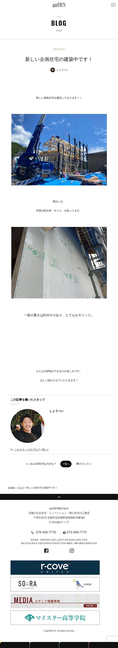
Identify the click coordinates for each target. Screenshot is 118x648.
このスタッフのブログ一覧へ (30, 449)
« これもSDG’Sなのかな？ (41, 463)
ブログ (20, 487)
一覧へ (66, 464)
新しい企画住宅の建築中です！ (59, 59)
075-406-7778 (46, 532)
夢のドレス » (83, 463)
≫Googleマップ (59, 522)
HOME (11, 487)
